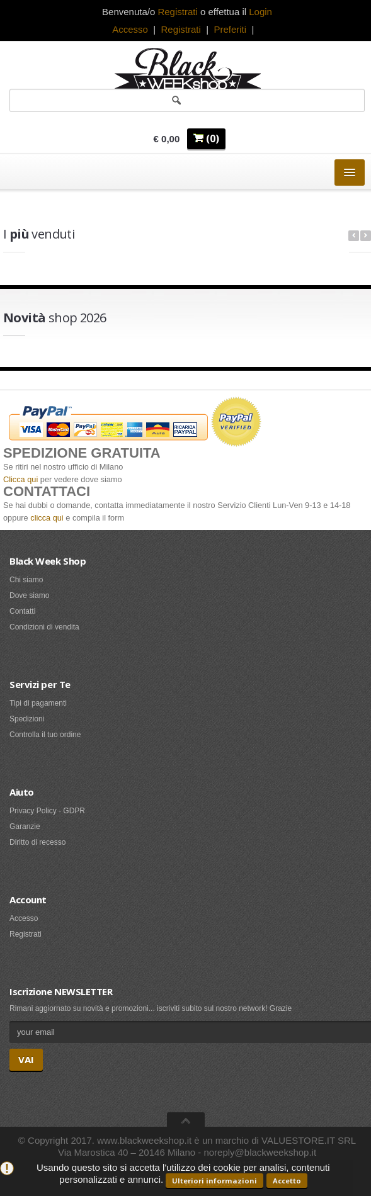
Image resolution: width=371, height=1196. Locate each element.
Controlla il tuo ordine (45, 734)
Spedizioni (26, 718)
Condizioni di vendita (44, 627)
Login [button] (260, 11)
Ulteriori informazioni (214, 1180)
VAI (26, 1059)
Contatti (22, 611)
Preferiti (230, 29)
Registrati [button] (177, 11)
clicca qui (46, 517)
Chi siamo (26, 579)
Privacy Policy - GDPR (47, 810)
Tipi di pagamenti (38, 703)
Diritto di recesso (37, 842)
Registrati (180, 29)
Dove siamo (29, 595)
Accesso (130, 29)
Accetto (287, 1180)
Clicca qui (20, 479)
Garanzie (24, 826)
